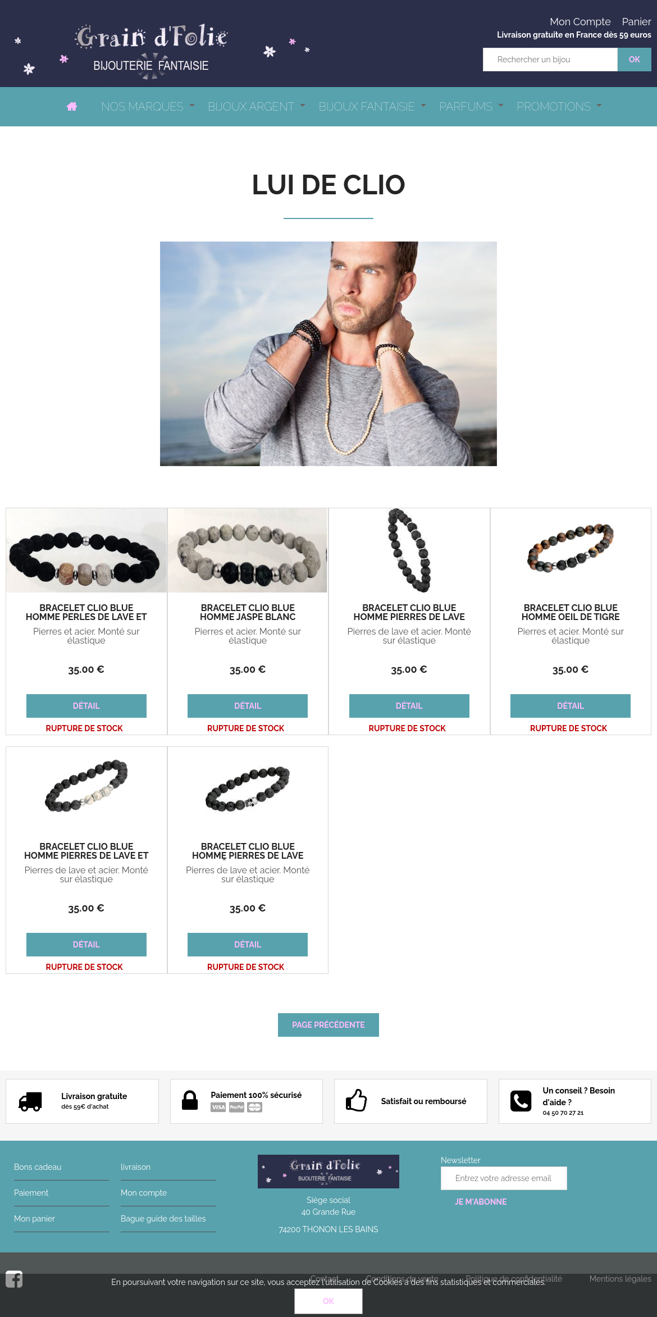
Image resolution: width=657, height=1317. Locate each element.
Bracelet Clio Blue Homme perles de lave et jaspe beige (86, 617)
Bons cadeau (37, 1167)
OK (328, 1301)
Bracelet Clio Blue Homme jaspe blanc (247, 613)
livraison (135, 1167)
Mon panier (34, 1218)
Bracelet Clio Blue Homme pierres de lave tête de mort (247, 855)
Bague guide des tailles (163, 1218)
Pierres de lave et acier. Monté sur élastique (409, 636)
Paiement (31, 1192)
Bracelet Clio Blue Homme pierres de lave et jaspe (86, 855)
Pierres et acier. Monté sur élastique (86, 636)
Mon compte (144, 1192)
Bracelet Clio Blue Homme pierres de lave (409, 613)
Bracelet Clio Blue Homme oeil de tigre (571, 613)
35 (86, 669)
